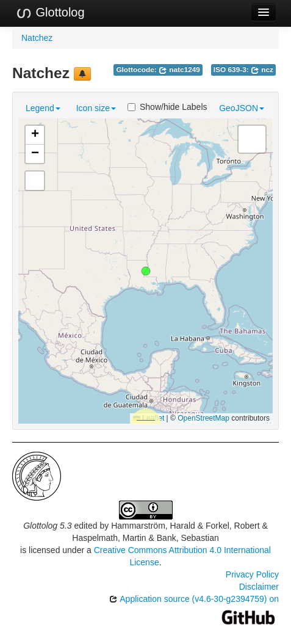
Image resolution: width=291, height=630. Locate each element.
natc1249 (179, 69)
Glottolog (50, 12)
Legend (43, 108)
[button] (146, 271)
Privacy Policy (252, 574)
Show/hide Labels (167, 107)
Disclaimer (259, 587)
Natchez (36, 38)
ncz (262, 69)
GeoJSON (241, 108)
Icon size (96, 108)
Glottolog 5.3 (47, 525)
